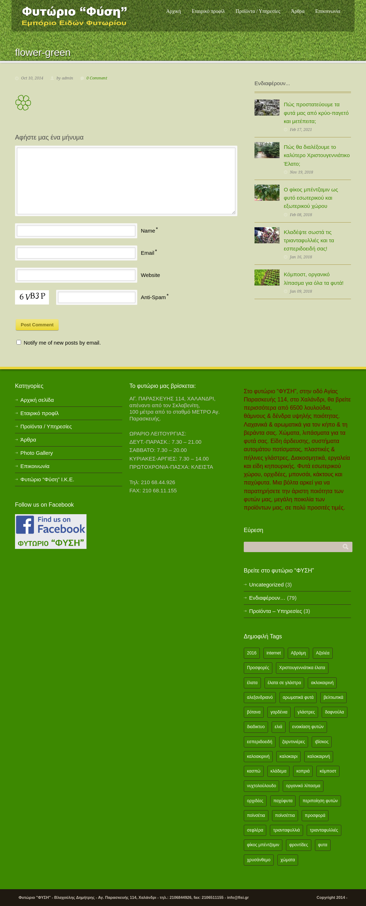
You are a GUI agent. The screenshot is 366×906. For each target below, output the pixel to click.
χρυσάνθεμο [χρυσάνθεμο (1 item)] (259, 859)
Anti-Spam (153, 297)
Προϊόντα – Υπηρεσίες (275, 611)
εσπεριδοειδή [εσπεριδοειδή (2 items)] (259, 741)
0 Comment (96, 78)
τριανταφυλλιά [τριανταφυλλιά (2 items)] (286, 830)
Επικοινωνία (327, 11)
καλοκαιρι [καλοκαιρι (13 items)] (288, 756)
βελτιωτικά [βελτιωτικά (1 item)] (333, 697)
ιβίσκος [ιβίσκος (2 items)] (321, 741)
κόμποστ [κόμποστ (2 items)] (328, 771)
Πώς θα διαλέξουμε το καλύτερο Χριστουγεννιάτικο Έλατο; (317, 155)
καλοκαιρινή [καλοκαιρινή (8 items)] (318, 756)
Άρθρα (298, 11)
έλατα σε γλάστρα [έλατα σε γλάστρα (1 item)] (284, 682)
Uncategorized (266, 584)
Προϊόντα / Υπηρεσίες (258, 11)
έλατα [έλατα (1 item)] (252, 682)
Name (148, 231)
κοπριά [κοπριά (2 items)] (303, 771)
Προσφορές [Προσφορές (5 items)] (258, 667)
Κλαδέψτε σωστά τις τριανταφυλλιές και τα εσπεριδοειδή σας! (309, 240)
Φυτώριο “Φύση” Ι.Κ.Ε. (47, 479)
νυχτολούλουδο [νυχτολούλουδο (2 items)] (261, 785)
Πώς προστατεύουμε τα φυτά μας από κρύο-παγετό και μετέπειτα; (316, 112)
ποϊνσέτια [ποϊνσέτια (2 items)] (256, 815)
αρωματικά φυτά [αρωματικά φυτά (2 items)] (298, 697)
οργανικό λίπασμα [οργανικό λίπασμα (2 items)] (303, 785)
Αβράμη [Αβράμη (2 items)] (298, 653)
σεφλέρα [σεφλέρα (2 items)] (255, 830)
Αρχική (173, 11)
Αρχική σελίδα (37, 400)
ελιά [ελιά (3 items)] (278, 726)
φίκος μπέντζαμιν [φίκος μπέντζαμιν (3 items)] (263, 844)
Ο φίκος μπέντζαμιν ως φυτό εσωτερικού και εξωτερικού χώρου (311, 197)
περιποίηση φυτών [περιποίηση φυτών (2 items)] (320, 800)
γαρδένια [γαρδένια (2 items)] (279, 712)
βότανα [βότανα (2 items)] (254, 712)
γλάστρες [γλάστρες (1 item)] (306, 712)
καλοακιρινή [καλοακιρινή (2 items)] (258, 756)
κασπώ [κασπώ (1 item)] (254, 771)
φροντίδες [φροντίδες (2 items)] (298, 844)
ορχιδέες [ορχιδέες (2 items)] (255, 800)
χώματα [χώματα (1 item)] (288, 859)
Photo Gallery (36, 453)
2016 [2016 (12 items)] (252, 653)
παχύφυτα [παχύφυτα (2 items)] (283, 800)
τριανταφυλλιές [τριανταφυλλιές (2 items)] (324, 830)
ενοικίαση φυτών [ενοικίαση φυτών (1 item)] (308, 726)
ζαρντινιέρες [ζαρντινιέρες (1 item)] (293, 741)
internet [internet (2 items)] (274, 653)
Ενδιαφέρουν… (267, 598)
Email (147, 253)
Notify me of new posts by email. (62, 343)
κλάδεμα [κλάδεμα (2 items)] (279, 771)
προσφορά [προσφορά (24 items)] (315, 815)
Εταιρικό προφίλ (208, 11)
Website (150, 275)
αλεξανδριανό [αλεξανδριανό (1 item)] (260, 697)
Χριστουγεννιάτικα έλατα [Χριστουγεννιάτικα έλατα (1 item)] (302, 667)
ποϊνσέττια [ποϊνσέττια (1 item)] (285, 815)
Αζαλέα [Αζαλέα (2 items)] (323, 653)
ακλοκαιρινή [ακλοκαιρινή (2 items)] (322, 682)
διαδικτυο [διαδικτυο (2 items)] (256, 726)
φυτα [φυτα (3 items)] (322, 844)
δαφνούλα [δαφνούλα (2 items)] (334, 712)
